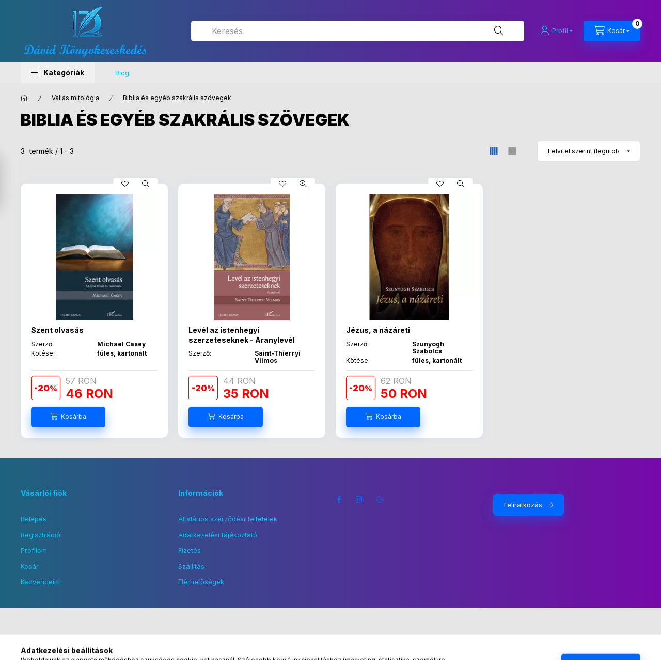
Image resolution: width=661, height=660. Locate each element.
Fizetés (189, 550)
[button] (58, 72)
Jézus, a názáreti (378, 330)
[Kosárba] (68, 417)
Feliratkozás (523, 505)
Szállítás (191, 566)
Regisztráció (40, 534)
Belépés (33, 518)
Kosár (30, 566)
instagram (359, 499)
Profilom (34, 550)
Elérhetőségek (201, 581)
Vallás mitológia (75, 98)
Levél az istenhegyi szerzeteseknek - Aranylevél (241, 335)
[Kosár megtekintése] (612, 31)
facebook (338, 499)
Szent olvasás (57, 330)
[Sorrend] (588, 151)
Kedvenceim (40, 581)
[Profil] (556, 31)
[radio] (512, 151)
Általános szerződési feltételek (227, 518)
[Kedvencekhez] (125, 184)
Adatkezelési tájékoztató (217, 534)
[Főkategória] (24, 98)
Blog (122, 73)
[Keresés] (499, 31)
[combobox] (357, 31)
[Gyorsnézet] (145, 184)
